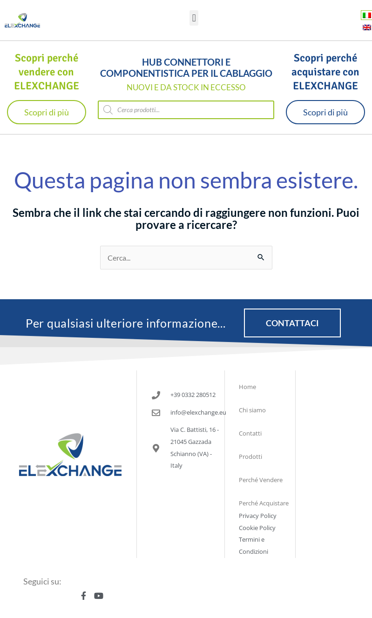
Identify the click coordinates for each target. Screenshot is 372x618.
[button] (193, 18)
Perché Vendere (261, 480)
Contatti (250, 433)
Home (247, 387)
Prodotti (250, 456)
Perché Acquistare (264, 503)
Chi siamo (252, 410)
